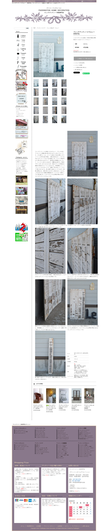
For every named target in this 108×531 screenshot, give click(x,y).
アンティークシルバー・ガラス (86, 448)
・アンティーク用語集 (20, 166)
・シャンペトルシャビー (20, 110)
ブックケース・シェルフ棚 (21, 431)
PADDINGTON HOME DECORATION (24, 1)
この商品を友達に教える (80, 67)
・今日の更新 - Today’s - (20, 168)
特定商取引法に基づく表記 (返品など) (82, 51)
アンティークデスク (40, 436)
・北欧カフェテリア (19, 116)
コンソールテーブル (40, 433)
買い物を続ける (78, 69)
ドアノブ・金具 (39, 453)
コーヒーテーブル (40, 431)
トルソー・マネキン (62, 450)
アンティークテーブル (40, 428)
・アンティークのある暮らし (21, 163)
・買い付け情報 (18, 172)
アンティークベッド (19, 448)
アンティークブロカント (83, 443)
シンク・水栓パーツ (62, 449)
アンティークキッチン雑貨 (85, 446)
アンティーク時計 (62, 446)
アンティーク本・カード (84, 453)
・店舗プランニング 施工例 (21, 171)
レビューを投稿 (78, 65)
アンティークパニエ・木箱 (85, 455)
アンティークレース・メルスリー (86, 450)
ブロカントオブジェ (83, 456)
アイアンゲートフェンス (41, 450)
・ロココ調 (17, 108)
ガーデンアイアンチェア (63, 437)
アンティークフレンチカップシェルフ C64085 (64, 407)
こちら (84, 373)
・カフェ (17, 111)
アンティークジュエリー (84, 449)
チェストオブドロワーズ (20, 445)
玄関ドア (38, 445)
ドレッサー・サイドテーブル (21, 446)
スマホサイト (91, 1)
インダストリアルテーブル (42, 437)
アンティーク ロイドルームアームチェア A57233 (38, 407)
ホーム (22, 526)
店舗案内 (47, 1)
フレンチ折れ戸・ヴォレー (53, 28)
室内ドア (38, 446)
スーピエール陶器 (83, 445)
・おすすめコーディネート (20, 160)
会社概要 (38, 526)
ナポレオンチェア (62, 433)
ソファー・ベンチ (62, 436)
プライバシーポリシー (49, 526)
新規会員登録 (62, 1)
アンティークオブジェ (63, 448)
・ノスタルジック (19, 114)
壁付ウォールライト (83, 434)
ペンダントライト (83, 431)
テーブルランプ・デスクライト (86, 437)
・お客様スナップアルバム (20, 161)
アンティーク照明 (82, 428)
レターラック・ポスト (63, 452)
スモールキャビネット (20, 433)
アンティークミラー (19, 449)
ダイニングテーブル (40, 430)
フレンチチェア (61, 430)
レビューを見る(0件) (79, 62)
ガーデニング (61, 458)
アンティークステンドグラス (42, 452)
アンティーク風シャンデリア (85, 436)
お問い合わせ (54, 1)
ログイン (69, 1)
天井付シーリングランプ (84, 433)
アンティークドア (41, 28)
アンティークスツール (63, 434)
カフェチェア (61, 431)
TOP (34, 28)
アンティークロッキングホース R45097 (89, 407)
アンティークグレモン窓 (41, 448)
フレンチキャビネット (20, 430)
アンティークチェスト (19, 443)
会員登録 (59, 526)
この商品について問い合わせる (84, 58)
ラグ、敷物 (60, 456)
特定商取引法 (30, 526)
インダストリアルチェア (63, 438)
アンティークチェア (61, 428)
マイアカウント (76, 1)
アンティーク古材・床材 (63, 455)
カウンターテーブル (40, 434)
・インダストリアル (19, 113)
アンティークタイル (62, 445)
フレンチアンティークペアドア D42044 (76, 407)
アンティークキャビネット (20, 428)
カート (84, 1)
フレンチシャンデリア (84, 430)
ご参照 (22, 488)
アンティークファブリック (85, 452)
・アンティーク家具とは (20, 164)
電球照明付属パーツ (83, 438)
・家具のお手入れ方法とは (20, 169)
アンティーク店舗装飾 (61, 443)
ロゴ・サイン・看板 (62, 453)
